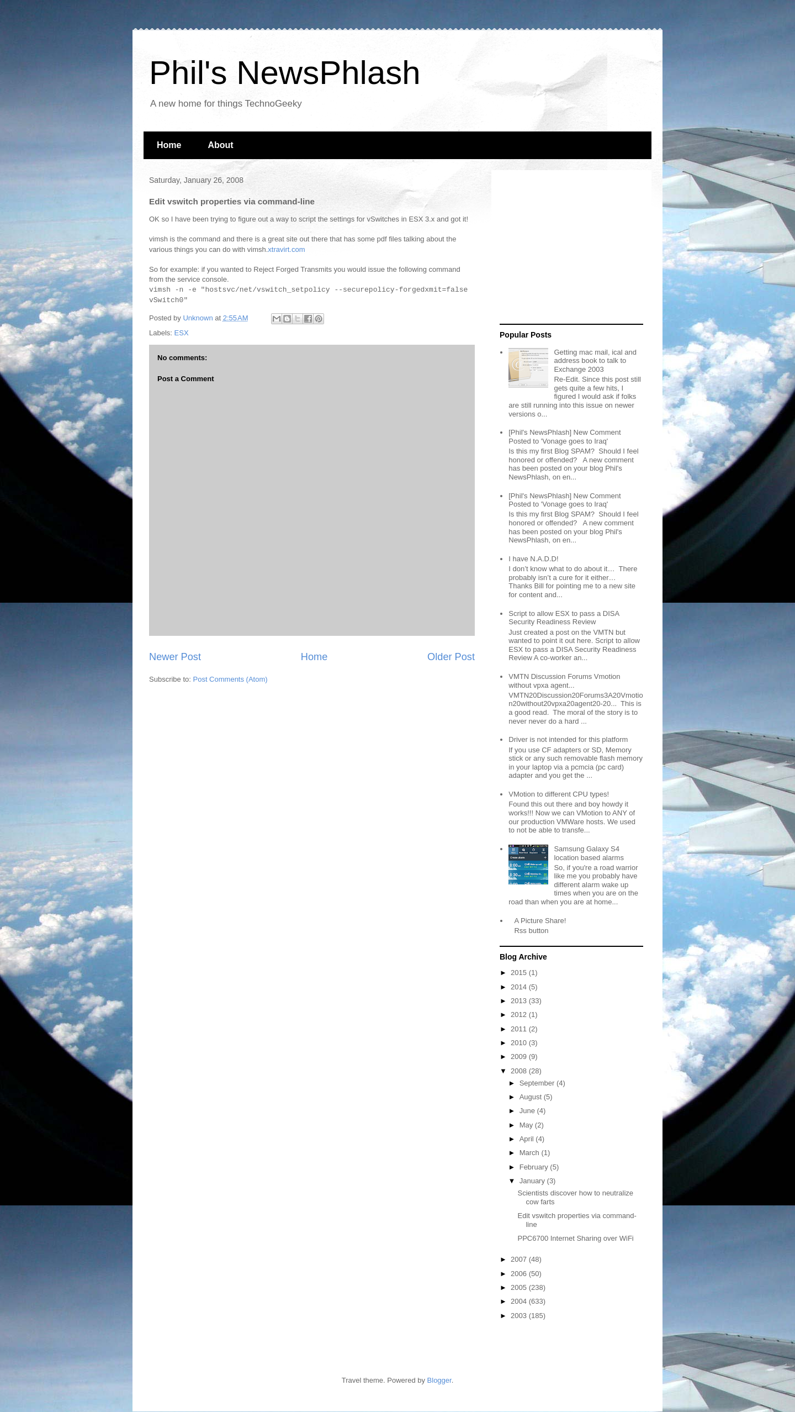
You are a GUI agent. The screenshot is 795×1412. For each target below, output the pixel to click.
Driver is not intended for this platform (568, 739)
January (533, 1181)
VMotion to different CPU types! (558, 794)
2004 (520, 1301)
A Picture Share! (540, 920)
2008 (520, 1071)
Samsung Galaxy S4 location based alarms (588, 853)
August (532, 1097)
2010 (520, 1043)
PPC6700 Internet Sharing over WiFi (575, 1238)
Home (169, 145)
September (538, 1083)
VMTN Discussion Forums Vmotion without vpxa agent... (564, 680)
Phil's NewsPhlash (285, 72)
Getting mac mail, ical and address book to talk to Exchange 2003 (595, 360)
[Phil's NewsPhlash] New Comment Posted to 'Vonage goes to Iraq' (564, 436)
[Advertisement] (569, 247)
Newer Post (175, 656)
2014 (520, 987)
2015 (520, 972)
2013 (520, 1001)
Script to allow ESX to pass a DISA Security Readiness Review (563, 617)
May (527, 1125)
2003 (520, 1315)
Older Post (451, 656)
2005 (520, 1287)
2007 (520, 1259)
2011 (520, 1029)
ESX (181, 333)
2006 (520, 1273)
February (535, 1167)
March (531, 1152)
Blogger (439, 1380)
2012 (520, 1014)
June (528, 1111)
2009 (520, 1056)
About (220, 145)
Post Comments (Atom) (230, 679)
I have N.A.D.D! (533, 559)
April (528, 1139)
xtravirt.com (286, 249)
